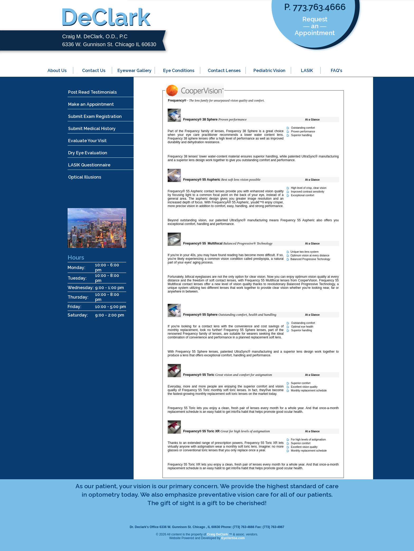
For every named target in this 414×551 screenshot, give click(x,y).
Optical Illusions (84, 177)
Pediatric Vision (269, 70)
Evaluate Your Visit (87, 140)
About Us (57, 70)
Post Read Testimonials (92, 92)
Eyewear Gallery (134, 70)
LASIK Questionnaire (89, 164)
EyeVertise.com (233, 538)
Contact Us (93, 70)
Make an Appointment (91, 104)
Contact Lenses (224, 70)
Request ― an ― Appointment (315, 26)
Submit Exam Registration (95, 116)
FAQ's (336, 70)
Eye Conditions (178, 70)
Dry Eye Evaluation (87, 152)
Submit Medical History (92, 128)
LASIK (307, 70)
